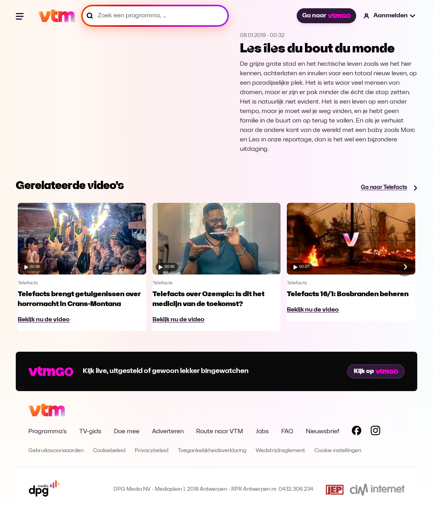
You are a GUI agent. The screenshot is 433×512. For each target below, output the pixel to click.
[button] (389, 15)
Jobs (262, 432)
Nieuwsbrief (322, 432)
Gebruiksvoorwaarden (56, 451)
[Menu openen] (20, 15)
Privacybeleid (151, 451)
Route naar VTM (219, 432)
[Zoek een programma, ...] (155, 15)
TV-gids (90, 432)
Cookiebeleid (109, 451)
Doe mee (126, 432)
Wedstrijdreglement (280, 451)
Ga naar (326, 16)
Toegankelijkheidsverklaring (212, 451)
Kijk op (376, 371)
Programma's (47, 432)
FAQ (287, 432)
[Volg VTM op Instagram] (375, 432)
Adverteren (168, 432)
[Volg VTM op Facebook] (356, 432)
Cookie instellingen (337, 451)
